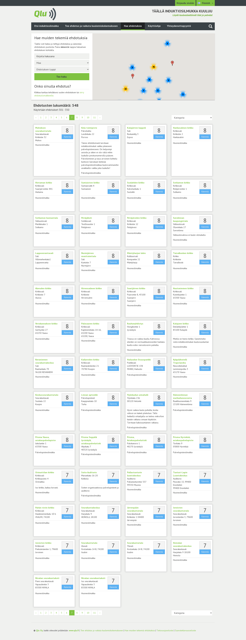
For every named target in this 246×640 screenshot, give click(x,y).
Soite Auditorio (89, 472)
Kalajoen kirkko (181, 323)
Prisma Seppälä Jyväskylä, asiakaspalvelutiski (91, 440)
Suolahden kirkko (135, 182)
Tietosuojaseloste (164, 630)
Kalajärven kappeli (136, 127)
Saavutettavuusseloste (185, 630)
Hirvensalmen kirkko (91, 288)
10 (88, 117)
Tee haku (61, 76)
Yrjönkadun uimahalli (137, 394)
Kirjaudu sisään (185, 3)
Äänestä (67, 136)
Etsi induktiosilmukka (46, 25)
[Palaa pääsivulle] (45, 13)
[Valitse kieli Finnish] (205, 3)
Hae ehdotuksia (133, 25)
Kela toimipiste (89, 127)
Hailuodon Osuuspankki (139, 359)
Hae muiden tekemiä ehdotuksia (140, 630)
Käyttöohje (154, 25)
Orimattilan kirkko (44, 472)
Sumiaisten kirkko (90, 182)
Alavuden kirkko (43, 288)
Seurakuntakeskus (90, 507)
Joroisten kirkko (43, 542)
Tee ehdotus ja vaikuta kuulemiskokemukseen (91, 25)
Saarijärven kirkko (136, 288)
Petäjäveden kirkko (136, 217)
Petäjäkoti (86, 217)
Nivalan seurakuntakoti (47, 578)
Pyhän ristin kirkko (44, 507)
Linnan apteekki (89, 394)
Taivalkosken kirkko (183, 253)
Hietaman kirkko (43, 182)
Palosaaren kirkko (90, 323)
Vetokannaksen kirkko (46, 323)
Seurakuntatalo (89, 542)
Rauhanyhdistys (135, 323)
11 (94, 117)
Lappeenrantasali (44, 253)
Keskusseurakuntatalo (46, 394)
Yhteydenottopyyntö (179, 25)
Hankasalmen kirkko (183, 127)
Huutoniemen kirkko (183, 288)
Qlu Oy (39, 630)
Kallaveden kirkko (90, 359)
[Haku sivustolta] (210, 26)
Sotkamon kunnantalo (46, 217)
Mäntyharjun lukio (136, 253)
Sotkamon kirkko (181, 182)
